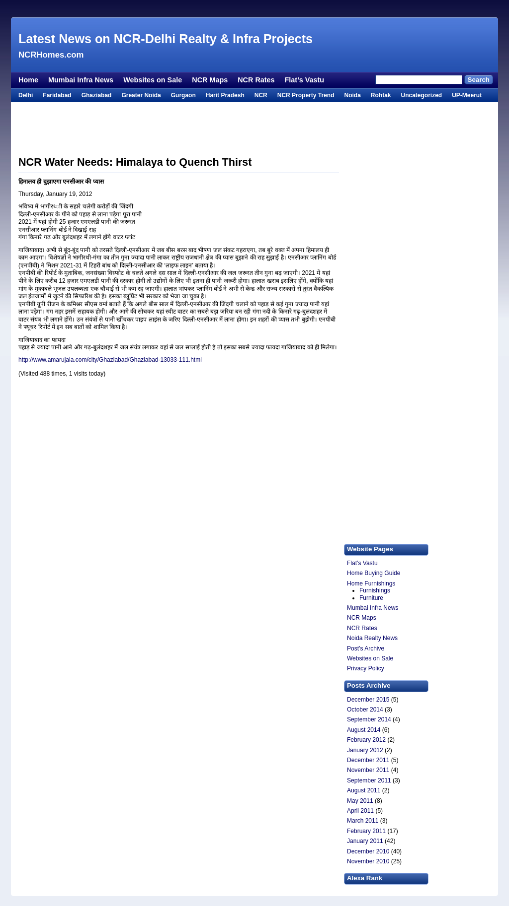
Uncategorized (421, 95)
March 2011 (362, 820)
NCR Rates (256, 80)
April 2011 (360, 810)
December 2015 (368, 699)
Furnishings (374, 590)
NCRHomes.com (51, 55)
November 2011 (368, 770)
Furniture (371, 597)
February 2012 (366, 739)
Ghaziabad (97, 95)
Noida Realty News (372, 638)
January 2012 (365, 750)
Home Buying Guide (373, 573)
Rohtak (381, 95)
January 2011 (365, 841)
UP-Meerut (467, 95)
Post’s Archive (365, 648)
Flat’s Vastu (304, 80)
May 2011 (360, 800)
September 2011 (369, 780)
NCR (260, 95)
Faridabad (57, 95)
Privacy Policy (365, 668)
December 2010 (368, 851)
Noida (352, 95)
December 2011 (368, 760)
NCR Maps (210, 80)
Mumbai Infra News (80, 80)
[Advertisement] (254, 8)
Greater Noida (141, 95)
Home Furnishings (371, 583)
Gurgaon (183, 95)
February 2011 (366, 831)
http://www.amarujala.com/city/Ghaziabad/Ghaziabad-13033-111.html (110, 359)
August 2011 (363, 790)
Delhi (25, 95)
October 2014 (365, 709)
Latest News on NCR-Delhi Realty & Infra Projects (165, 39)
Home (28, 80)
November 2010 (368, 861)
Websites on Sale (152, 80)
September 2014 (369, 719)
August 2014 (363, 729)
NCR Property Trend (306, 95)
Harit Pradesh (225, 95)
